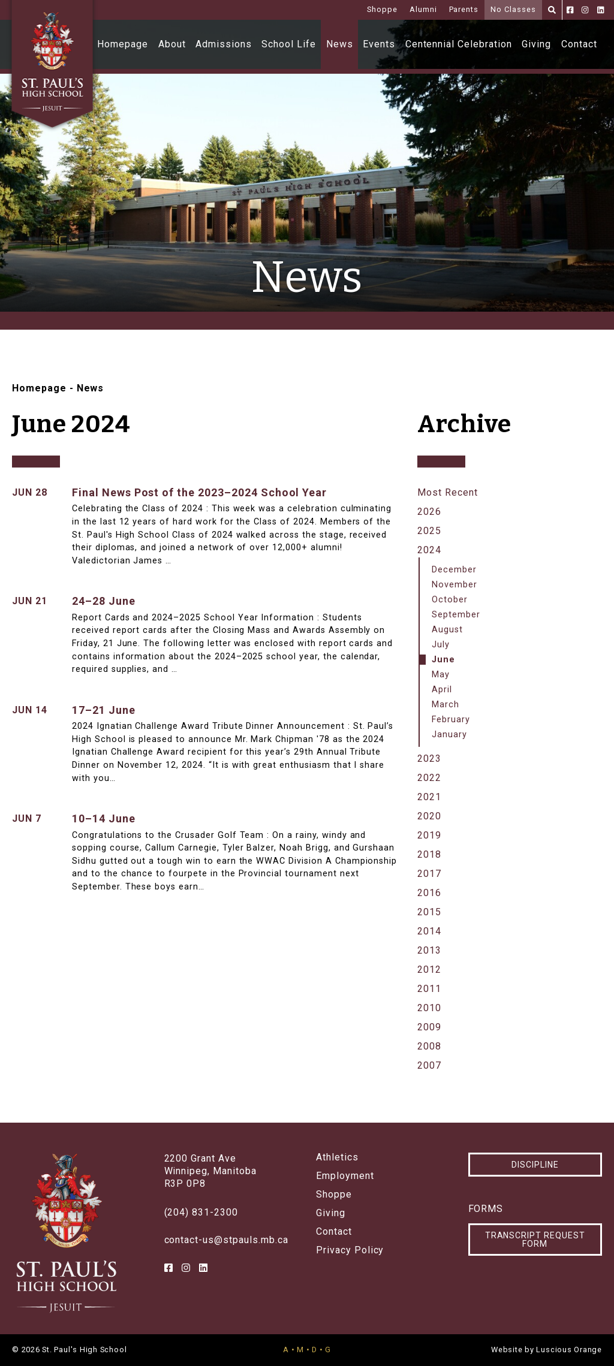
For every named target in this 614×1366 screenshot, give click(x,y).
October (450, 600)
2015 (429, 912)
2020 (429, 816)
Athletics (337, 1157)
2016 (429, 892)
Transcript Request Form (535, 1240)
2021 (429, 797)
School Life (288, 44)
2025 (429, 530)
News (339, 44)
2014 (429, 931)
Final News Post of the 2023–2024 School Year (199, 492)
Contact (579, 44)
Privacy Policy (350, 1250)
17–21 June (104, 710)
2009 (429, 1027)
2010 (429, 1008)
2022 (429, 777)
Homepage (122, 44)
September (456, 615)
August (447, 630)
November (454, 585)
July (441, 645)
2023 (429, 758)
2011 (429, 988)
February (451, 719)
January (449, 734)
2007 (429, 1065)
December (454, 570)
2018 (429, 854)
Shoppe (382, 9)
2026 (429, 511)
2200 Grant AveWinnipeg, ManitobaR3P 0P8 (210, 1171)
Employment (345, 1176)
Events (379, 44)
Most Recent (447, 492)
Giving (536, 44)
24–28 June (104, 601)
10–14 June (104, 818)
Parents (464, 9)
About (172, 44)
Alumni (423, 9)
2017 (429, 873)
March (445, 704)
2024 (429, 550)
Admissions (223, 44)
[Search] (552, 10)
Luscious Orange (569, 1349)
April (442, 689)
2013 (429, 950)
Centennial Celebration (458, 44)
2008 (429, 1046)
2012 (429, 969)
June (443, 660)
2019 (429, 835)
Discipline (535, 1164)
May (441, 675)
